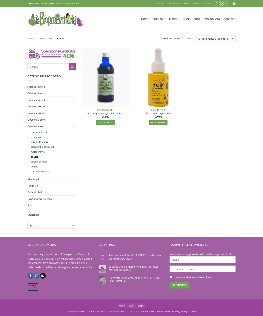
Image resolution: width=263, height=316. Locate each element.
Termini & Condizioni (179, 3)
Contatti (197, 3)
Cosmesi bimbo (36, 93)
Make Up (32, 185)
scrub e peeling (39, 161)
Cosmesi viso (45, 38)
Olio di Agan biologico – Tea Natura (105, 113)
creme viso (36, 136)
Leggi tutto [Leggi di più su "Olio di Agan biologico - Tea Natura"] (105, 122)
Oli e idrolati (34, 192)
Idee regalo (33, 179)
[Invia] (72, 66)
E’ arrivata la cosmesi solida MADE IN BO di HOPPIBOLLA (134, 279)
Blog (197, 19)
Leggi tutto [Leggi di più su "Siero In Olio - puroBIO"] (158, 122)
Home (145, 19)
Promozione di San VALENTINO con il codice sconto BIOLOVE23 (135, 257)
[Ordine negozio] (216, 38)
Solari (30, 205)
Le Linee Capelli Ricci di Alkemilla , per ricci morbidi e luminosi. (133, 268)
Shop (186, 19)
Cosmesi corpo (36, 106)
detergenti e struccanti (43, 146)
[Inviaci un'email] (226, 3)
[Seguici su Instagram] (221, 3)
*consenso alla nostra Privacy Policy (194, 276)
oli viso (34, 156)
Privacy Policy (179, 311)
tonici (34, 166)
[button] (208, 3)
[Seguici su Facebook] (216, 3)
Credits (193, 311)
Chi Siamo (160, 3)
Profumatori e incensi (40, 198)
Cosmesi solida (36, 113)
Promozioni (212, 19)
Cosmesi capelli (36, 99)
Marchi (174, 19)
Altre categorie (36, 86)
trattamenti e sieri (40, 171)
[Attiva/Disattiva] (74, 93)
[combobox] (51, 225)
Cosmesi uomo (36, 119)
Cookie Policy (163, 311)
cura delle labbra (39, 141)
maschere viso (38, 151)
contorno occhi (39, 131)
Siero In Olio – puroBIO (158, 113)
